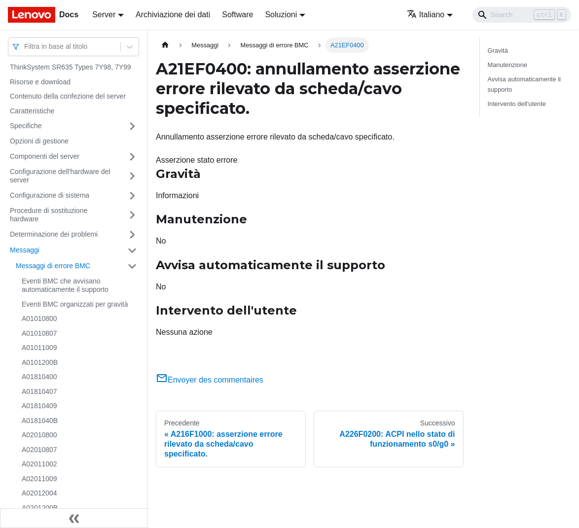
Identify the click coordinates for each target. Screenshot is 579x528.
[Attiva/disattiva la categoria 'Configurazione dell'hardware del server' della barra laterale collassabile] (132, 176)
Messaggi (24, 250)
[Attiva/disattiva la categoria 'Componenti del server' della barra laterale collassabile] (132, 157)
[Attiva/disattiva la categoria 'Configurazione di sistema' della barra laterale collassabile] (132, 196)
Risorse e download (40, 82)
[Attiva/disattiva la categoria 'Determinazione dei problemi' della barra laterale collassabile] (132, 235)
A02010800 (39, 435)
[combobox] (25, 46)
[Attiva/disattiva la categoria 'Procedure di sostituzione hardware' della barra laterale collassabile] (132, 215)
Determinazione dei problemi (54, 234)
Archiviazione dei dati (173, 14)
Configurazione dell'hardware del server (60, 176)
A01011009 (39, 348)
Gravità (498, 50)
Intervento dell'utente (517, 103)
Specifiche (26, 126)
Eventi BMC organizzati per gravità (75, 304)
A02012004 (39, 493)
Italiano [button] (426, 14)
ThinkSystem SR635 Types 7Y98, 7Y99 (70, 67)
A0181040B (40, 420)
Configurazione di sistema (49, 195)
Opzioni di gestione (39, 141)
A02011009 (39, 479)
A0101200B (40, 362)
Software (237, 14)
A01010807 (39, 333)
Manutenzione (507, 65)
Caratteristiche (32, 111)
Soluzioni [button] (281, 14)
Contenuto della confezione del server (68, 96)
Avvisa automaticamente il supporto (524, 84)
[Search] (521, 15)
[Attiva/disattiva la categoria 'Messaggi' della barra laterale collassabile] (132, 250)
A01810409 (39, 406)
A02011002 (39, 464)
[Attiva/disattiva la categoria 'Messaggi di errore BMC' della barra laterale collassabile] (132, 266)
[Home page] (165, 45)
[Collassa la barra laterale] (74, 518)
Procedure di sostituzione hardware (48, 215)
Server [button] (103, 14)
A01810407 (39, 391)
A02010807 (39, 450)
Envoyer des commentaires (209, 380)
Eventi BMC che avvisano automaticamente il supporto (65, 285)
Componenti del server (44, 156)
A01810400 (39, 377)
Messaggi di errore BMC (53, 266)
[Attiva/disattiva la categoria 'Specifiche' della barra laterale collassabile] (132, 126)
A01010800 (39, 318)
